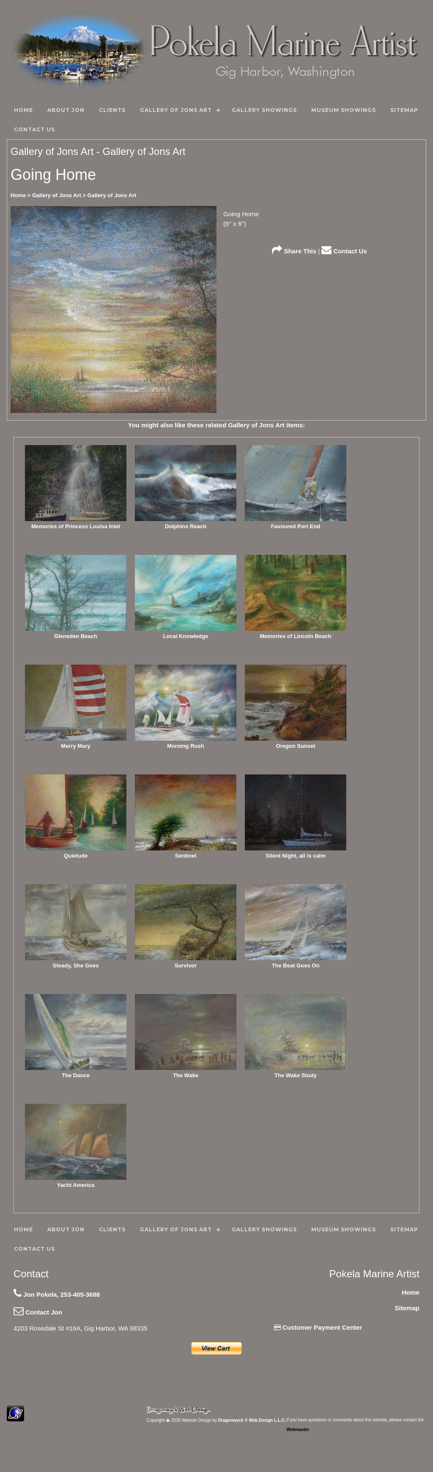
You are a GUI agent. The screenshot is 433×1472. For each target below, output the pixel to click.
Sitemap (407, 1308)
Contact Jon (38, 1312)
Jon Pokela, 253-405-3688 (57, 1294)
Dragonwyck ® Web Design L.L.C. (252, 1420)
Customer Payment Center (318, 1327)
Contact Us (344, 251)
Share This (294, 251)
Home (410, 1292)
